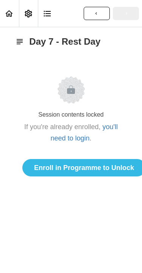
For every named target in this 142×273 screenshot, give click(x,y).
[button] (9, 13)
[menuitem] (28, 13)
